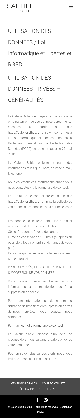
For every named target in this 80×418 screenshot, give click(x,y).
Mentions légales (24, 383)
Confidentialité (53, 383)
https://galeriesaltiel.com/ (25, 132)
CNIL (55, 359)
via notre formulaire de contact (41, 325)
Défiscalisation (29, 389)
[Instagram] (46, 400)
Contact (52, 389)
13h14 (40, 412)
